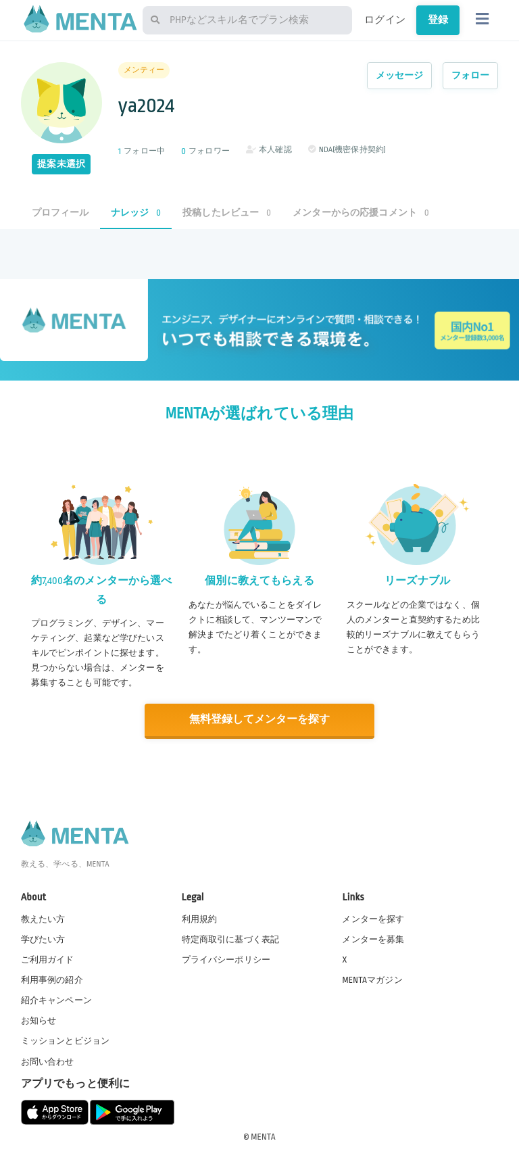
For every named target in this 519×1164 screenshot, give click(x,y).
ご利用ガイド (47, 959)
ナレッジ (136, 213)
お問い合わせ (47, 1061)
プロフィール (60, 213)
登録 (438, 19)
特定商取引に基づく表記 (231, 939)
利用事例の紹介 (52, 979)
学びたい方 (43, 939)
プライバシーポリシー (226, 959)
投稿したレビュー (226, 213)
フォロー (470, 75)
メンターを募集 (373, 939)
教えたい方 (43, 918)
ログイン (384, 19)
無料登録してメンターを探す (259, 719)
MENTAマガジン (372, 979)
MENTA (263, 1136)
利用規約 (200, 918)
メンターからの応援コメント (361, 213)
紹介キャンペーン (56, 999)
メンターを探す (373, 918)
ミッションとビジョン (65, 1040)
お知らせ (39, 1020)
